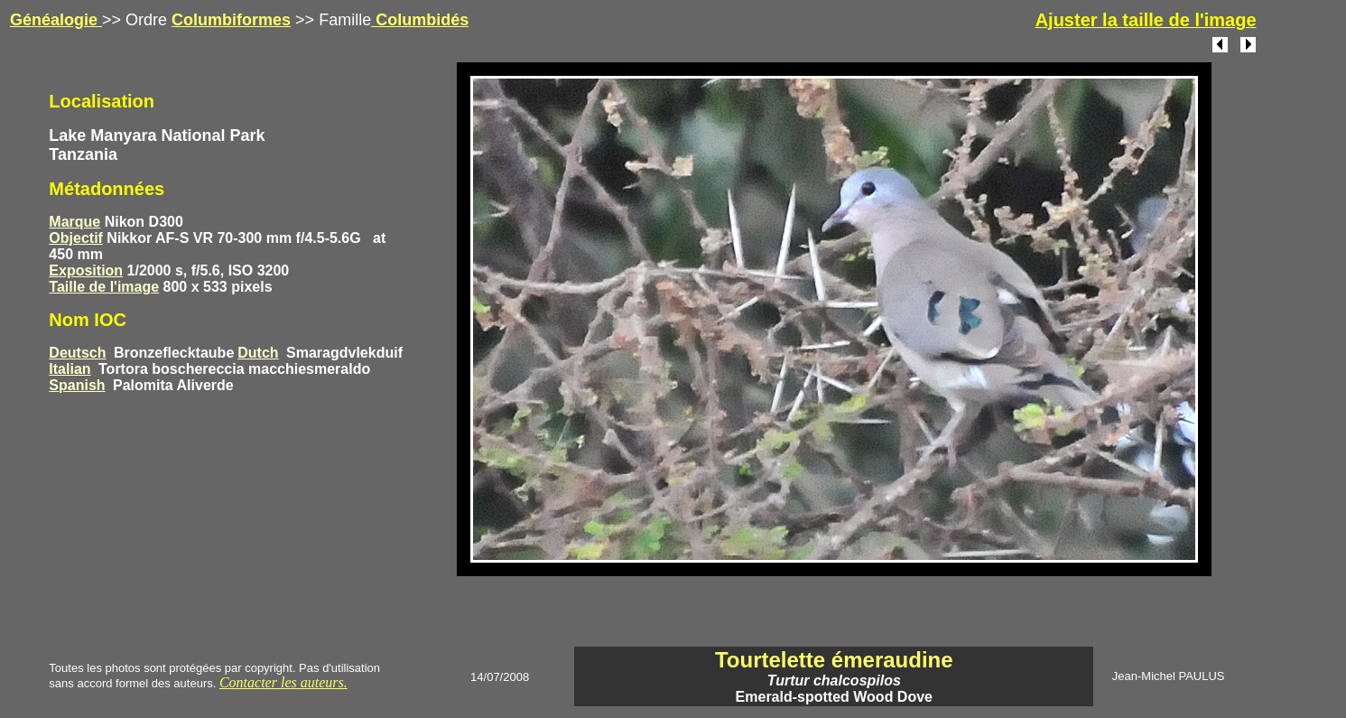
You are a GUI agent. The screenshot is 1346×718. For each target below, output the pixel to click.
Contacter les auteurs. (283, 682)
